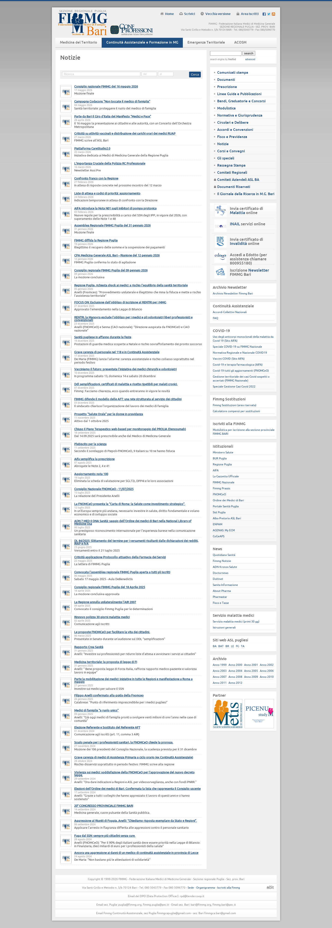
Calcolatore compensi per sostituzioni (236, 411)
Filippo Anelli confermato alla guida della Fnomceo (109, 695)
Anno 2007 (220, 676)
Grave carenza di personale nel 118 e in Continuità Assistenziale (116, 352)
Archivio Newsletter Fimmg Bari (233, 293)
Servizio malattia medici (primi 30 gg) (236, 621)
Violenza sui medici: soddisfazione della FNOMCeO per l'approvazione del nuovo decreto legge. (134, 773)
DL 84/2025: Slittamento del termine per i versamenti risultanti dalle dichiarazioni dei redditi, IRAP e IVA (136, 542)
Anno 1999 (220, 664)
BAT (221, 646)
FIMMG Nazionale (223, 482)
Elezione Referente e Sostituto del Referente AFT (107, 727)
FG (237, 646)
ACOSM (240, 42)
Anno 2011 (220, 682)
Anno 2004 (235, 670)
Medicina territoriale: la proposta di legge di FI (105, 662)
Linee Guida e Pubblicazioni (239, 94)
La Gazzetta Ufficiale (226, 476)
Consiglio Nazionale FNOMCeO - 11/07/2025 (103, 488)
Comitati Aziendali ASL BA (238, 180)
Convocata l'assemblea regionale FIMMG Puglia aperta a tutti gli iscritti (122, 572)
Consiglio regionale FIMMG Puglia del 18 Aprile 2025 (109, 587)
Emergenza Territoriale (206, 42)
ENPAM (217, 524)
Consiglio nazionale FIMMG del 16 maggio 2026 (106, 86)
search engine (217, 59)
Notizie (223, 144)
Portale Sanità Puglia (226, 506)
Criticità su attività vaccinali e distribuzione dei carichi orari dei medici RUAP (124, 133)
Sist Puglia (219, 512)
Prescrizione (227, 87)
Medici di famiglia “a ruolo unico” (96, 710)
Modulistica (226, 108)
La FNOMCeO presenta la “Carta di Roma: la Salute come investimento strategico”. (129, 503)
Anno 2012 (235, 682)
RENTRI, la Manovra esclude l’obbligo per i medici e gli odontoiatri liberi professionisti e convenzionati (133, 318)
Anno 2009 (251, 676)
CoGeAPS (218, 536)
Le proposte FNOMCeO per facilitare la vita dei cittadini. (112, 632)
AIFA (216, 470)
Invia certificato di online (246, 210)
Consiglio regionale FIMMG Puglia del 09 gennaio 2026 (111, 270)
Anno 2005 (251, 670)
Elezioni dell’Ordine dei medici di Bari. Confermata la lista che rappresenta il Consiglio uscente (137, 788)
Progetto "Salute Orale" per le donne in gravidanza (108, 414)
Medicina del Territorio (78, 42)
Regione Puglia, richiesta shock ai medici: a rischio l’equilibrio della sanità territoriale (131, 285)
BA (214, 646)
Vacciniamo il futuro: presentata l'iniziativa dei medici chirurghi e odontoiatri (125, 369)
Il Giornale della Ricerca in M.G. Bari (245, 194)
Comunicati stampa (232, 72)
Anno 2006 (267, 670)
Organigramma (205, 887)
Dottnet (218, 578)
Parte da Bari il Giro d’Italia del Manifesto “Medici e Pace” (112, 116)
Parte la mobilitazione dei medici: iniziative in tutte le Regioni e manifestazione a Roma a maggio (133, 680)
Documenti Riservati (233, 187)
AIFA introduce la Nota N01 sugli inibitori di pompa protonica (115, 208)
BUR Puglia (220, 458)
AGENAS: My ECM (224, 530)
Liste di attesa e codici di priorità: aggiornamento (107, 193)
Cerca (195, 74)
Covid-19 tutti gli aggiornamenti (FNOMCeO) (241, 370)
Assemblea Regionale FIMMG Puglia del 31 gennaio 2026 (112, 225)
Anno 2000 (235, 664)
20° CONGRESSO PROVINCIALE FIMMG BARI (103, 805)
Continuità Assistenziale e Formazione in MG (142, 42)
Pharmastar (220, 596)
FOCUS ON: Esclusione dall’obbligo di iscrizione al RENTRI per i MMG (120, 302)
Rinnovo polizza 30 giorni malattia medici (102, 617)
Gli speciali (225, 158)
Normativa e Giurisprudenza (239, 115)
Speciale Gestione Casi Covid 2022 (234, 386)
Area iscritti (250, 14)
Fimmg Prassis (221, 488)
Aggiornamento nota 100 (91, 474)
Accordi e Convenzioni (235, 130)
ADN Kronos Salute (225, 566)
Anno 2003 (220, 670)
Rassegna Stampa (231, 165)
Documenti (226, 80)
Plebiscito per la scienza (90, 444)
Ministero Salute (223, 452)
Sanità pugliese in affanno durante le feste (102, 337)
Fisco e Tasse (221, 602)
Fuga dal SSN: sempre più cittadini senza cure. (104, 835)
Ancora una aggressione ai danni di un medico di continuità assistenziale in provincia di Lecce (136, 852)
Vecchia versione (218, 14)
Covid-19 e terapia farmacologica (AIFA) (238, 364)
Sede (191, 887)
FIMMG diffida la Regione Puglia (96, 240)
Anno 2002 (267, 664)
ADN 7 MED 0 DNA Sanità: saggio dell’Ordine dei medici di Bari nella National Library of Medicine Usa (132, 522)
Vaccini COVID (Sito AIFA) (229, 358)
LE (232, 646)
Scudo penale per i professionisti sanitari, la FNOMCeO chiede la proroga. (123, 742)
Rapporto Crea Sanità (88, 647)
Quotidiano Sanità (224, 554)
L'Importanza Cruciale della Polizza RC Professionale (109, 163)
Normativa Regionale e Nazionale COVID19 (240, 352)
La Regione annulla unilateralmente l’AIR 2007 (105, 602)
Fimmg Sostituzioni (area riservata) (234, 405)
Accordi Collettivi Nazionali (230, 312)
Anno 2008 (235, 676)
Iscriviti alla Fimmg (228, 887)
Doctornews (220, 572)
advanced (250, 59)
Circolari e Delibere (233, 122)
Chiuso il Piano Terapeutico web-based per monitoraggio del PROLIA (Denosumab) (130, 429)
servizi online (247, 224)
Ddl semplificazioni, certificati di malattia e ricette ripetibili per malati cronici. (126, 384)
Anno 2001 (251, 664)
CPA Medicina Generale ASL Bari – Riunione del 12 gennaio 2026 (117, 255)
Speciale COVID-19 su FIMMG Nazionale (237, 346)
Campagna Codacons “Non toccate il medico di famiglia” (112, 101)
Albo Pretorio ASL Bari (227, 518)
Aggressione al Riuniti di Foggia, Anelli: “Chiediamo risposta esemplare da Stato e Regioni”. (135, 820)
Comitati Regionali (232, 172)
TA (242, 646)
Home (169, 14)
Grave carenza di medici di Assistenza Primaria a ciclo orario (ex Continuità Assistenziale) (133, 757)
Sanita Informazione (225, 584)
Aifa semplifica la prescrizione (94, 459)
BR (227, 646)
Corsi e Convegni (231, 151)
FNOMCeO (219, 494)
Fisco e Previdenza (232, 137)
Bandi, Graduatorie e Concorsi (241, 101)
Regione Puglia (222, 464)
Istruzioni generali (224, 627)
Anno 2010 (267, 676)
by (230, 59)
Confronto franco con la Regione (96, 178)
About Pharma (222, 590)
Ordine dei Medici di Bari (228, 500)
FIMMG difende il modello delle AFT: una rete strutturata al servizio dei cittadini (127, 399)
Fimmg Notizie (222, 560)
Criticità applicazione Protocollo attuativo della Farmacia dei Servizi (120, 557)
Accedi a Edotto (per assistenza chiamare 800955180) (248, 259)
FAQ (215, 318)
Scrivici (189, 14)
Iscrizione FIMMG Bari (249, 272)
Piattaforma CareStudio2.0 (92, 148)
